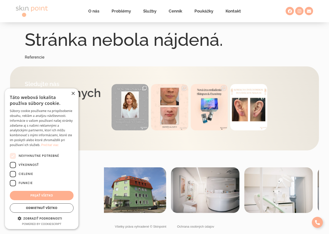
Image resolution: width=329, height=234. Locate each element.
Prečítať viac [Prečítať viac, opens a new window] (50, 145)
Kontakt (233, 11)
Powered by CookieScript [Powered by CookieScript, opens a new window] (42, 223)
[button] (42, 218)
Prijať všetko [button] (41, 195)
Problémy (121, 11)
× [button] (73, 94)
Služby (149, 11)
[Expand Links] (317, 222)
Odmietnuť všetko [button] (41, 208)
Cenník (175, 11)
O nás (93, 11)
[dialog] (41, 158)
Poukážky (203, 11)
